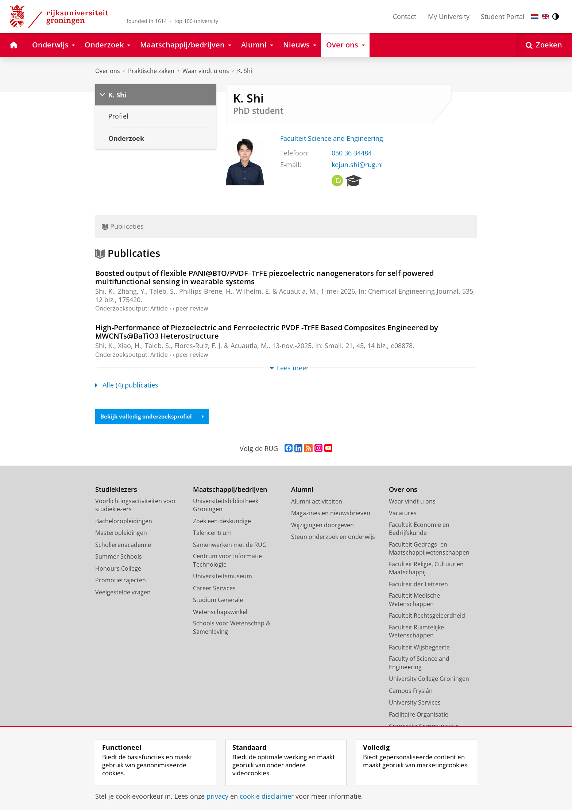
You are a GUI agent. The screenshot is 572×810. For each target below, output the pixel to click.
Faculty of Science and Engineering (419, 663)
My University (448, 16)
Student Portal (503, 16)
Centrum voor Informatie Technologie (227, 561)
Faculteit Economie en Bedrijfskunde (419, 529)
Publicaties (123, 226)
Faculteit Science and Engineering (331, 138)
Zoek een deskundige (222, 521)
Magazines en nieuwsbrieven (330, 514)
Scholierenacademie (123, 545)
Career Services (214, 589)
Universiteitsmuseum (222, 577)
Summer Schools (118, 557)
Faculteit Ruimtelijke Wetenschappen (416, 632)
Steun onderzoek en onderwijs (333, 537)
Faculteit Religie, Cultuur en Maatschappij (426, 568)
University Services (415, 703)
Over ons (107, 71)
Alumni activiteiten (316, 502)
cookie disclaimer (267, 796)
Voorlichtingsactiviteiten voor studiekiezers (135, 505)
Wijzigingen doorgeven (322, 525)
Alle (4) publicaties (126, 385)
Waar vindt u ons (205, 71)
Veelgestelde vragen (123, 593)
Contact (404, 16)
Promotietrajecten (120, 581)
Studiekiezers (116, 490)
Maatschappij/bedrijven (230, 490)
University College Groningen (429, 679)
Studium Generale (218, 601)
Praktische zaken (151, 71)
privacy (217, 796)
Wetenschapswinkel (220, 612)
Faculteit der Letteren (418, 584)
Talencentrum (212, 533)
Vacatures (403, 514)
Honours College (118, 569)
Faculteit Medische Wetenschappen (414, 600)
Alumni (302, 490)
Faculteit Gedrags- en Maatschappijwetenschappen (429, 549)
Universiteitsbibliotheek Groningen (225, 505)
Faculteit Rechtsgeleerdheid (427, 616)
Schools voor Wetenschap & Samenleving (231, 628)
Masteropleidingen (121, 533)
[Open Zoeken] (544, 45)
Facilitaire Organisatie (418, 715)
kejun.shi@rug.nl (357, 164)
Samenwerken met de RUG (230, 545)
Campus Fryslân (411, 691)
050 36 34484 (352, 152)
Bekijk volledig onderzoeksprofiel (155, 417)
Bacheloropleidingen (123, 521)
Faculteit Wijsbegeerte (419, 648)
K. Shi (244, 71)
